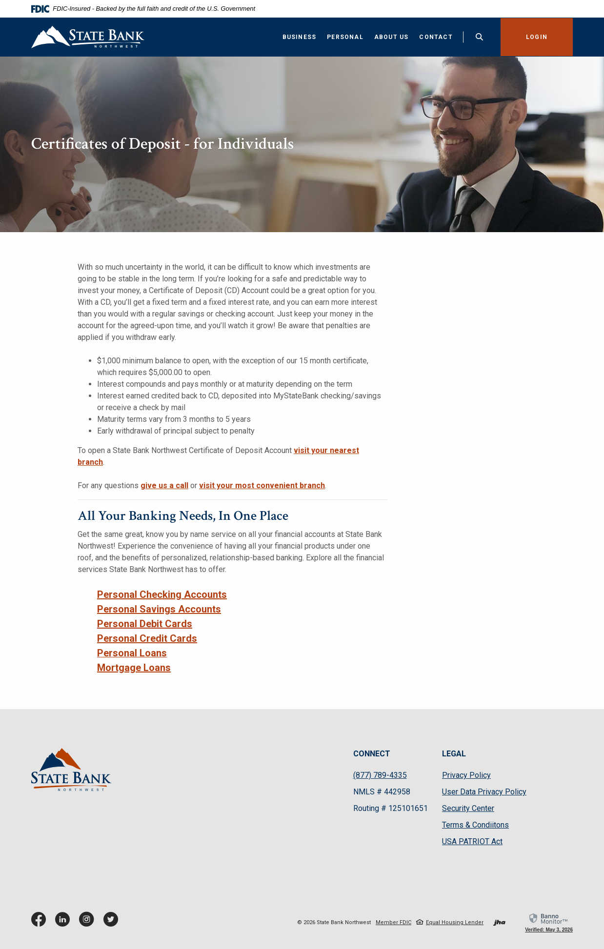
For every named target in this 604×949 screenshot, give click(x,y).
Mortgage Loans (134, 667)
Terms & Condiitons (475, 825)
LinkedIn (64, 923)
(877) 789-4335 (380, 775)
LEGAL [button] (454, 753)
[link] (549, 922)
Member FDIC (393, 922)
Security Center (468, 808)
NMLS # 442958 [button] (381, 791)
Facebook (40, 923)
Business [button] (298, 37)
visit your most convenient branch (262, 485)
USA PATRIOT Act (472, 841)
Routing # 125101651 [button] (390, 808)
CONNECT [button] (371, 753)
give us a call (164, 485)
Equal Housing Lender (454, 922)
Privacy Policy (466, 775)
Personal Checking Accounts (162, 594)
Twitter (112, 923)
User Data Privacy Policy (484, 792)
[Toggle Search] (478, 37)
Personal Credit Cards (147, 638)
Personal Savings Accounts (159, 609)
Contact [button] (434, 37)
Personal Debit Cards (144, 624)
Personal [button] (344, 37)
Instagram (89, 923)
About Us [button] (390, 37)
